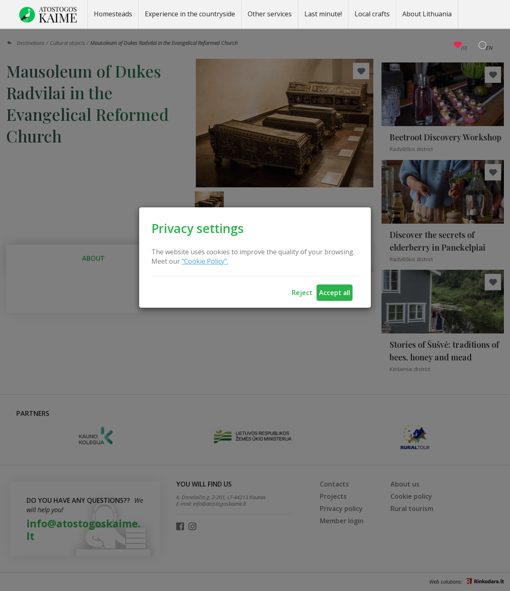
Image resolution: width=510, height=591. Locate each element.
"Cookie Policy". (205, 261)
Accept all (334, 292)
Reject (302, 292)
